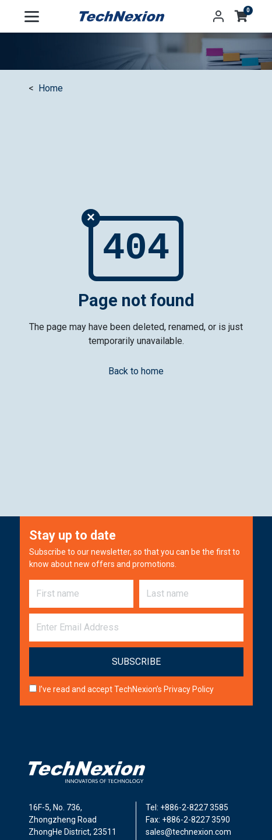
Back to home (136, 371)
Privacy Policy (189, 689)
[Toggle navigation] (32, 16)
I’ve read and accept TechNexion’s (126, 689)
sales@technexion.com (188, 832)
